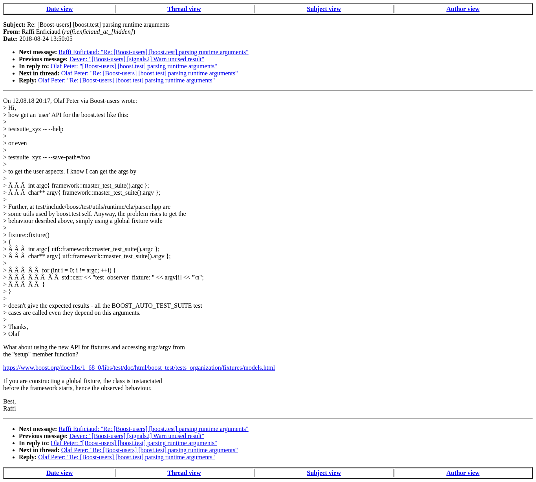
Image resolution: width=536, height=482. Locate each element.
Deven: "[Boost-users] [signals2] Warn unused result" (137, 59)
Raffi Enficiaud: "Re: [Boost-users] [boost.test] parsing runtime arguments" (154, 52)
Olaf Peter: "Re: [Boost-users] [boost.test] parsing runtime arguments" (149, 73)
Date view (59, 8)
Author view (463, 8)
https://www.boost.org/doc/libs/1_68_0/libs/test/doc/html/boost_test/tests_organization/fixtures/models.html (139, 367)
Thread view (184, 8)
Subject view (324, 8)
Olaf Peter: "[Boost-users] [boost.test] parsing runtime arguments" (134, 66)
